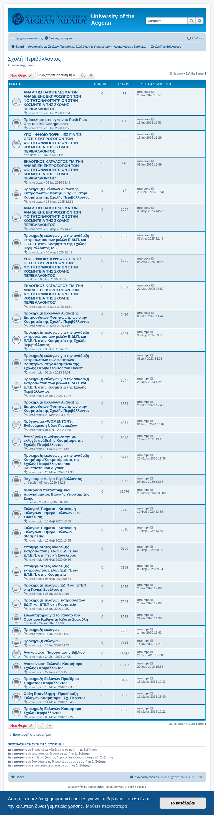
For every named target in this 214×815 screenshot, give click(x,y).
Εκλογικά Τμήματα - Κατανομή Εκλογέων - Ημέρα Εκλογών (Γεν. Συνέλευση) (53, 513)
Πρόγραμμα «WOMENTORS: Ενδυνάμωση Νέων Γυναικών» (50, 423)
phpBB (98, 786)
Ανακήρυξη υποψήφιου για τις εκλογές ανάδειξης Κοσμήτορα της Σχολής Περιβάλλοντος (53, 440)
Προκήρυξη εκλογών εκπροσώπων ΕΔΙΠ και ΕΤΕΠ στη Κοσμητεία (54, 602)
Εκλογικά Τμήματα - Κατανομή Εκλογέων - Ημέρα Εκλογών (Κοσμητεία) (50, 532)
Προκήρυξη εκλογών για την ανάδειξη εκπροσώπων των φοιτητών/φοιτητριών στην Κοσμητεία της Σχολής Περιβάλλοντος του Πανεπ (56, 362)
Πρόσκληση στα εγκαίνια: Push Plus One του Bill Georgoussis (55, 122)
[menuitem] (58, 38)
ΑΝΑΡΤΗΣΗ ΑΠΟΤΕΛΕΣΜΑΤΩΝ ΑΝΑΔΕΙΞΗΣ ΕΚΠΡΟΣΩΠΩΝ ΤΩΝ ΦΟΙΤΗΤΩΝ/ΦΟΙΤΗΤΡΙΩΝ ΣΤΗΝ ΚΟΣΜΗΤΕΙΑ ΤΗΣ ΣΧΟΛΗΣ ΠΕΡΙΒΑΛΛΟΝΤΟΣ (52, 100)
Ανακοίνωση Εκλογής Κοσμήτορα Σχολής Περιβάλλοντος (53, 666)
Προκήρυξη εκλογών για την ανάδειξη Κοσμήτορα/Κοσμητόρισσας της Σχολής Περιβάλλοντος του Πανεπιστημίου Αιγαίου (56, 461)
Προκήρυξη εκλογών (41, 630)
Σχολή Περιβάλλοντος (34, 59)
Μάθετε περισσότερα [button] (106, 806)
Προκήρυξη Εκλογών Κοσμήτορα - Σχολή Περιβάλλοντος (54, 711)
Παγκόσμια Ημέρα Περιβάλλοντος (53, 479)
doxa (30, 65)
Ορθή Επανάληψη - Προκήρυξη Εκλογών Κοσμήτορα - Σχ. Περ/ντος (54, 696)
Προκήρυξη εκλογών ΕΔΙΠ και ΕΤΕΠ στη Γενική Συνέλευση (55, 587)
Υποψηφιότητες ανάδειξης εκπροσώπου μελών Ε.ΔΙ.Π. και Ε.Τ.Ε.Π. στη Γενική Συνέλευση (51, 551)
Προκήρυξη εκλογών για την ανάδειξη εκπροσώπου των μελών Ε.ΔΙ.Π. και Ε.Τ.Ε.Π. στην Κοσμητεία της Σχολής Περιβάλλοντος (56, 338)
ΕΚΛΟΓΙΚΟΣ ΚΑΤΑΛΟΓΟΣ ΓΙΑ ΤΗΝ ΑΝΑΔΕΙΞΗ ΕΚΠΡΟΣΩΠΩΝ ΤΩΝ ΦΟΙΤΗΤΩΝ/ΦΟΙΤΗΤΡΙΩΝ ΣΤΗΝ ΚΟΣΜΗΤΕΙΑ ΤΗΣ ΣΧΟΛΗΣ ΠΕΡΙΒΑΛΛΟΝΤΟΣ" (53, 169)
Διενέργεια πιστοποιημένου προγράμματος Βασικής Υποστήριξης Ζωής (56, 494)
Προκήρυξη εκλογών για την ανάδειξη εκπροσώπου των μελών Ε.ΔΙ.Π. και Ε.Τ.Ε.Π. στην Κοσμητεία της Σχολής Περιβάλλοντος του (56, 241)
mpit (39, 349)
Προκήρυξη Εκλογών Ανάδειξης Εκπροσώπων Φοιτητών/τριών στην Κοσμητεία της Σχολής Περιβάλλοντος (57, 193)
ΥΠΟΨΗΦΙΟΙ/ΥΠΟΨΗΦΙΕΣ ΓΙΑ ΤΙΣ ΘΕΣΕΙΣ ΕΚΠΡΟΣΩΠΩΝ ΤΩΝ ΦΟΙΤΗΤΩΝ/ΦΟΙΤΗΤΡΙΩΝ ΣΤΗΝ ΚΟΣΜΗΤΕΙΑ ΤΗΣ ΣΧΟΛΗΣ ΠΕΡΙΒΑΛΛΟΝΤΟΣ (53, 143)
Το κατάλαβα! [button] (182, 803)
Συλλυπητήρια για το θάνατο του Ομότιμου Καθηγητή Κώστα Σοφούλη (56, 617)
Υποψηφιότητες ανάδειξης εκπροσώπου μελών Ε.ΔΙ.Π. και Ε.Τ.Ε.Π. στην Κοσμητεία (51, 570)
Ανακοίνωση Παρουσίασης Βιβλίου (54, 652)
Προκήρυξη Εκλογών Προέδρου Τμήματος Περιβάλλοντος (51, 681)
